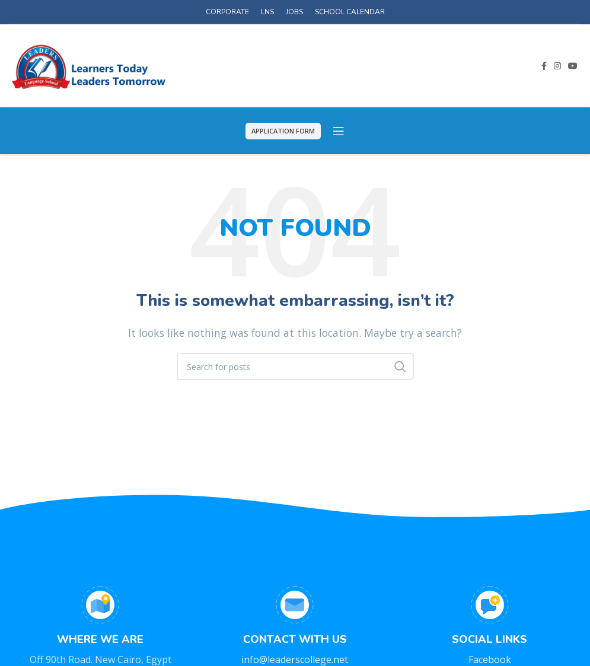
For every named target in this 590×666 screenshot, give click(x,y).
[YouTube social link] (573, 66)
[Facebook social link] (544, 66)
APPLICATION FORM (283, 130)
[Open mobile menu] (338, 131)
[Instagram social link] (557, 66)
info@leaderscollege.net (294, 659)
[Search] (295, 366)
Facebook (489, 659)
